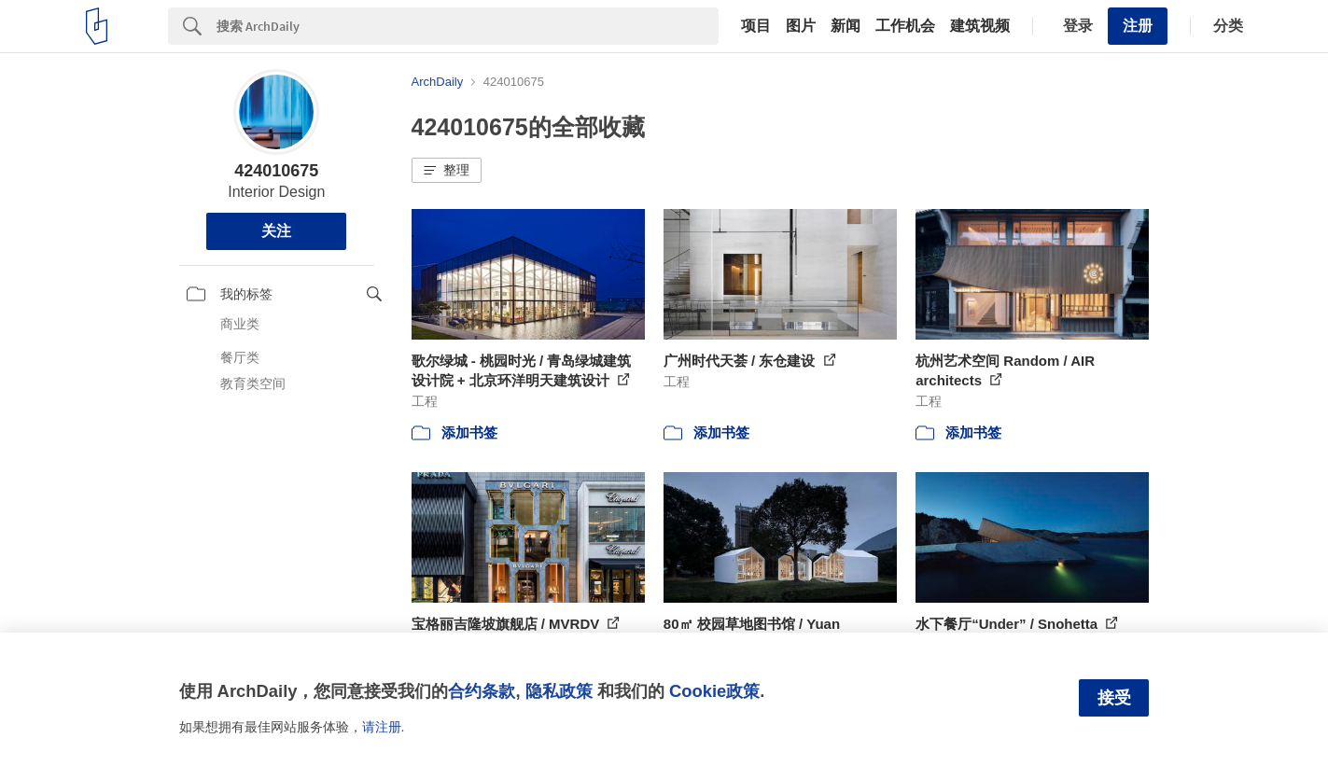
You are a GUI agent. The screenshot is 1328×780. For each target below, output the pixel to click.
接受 (1114, 698)
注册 (1138, 26)
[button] (447, 171)
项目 (756, 26)
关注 (276, 231)
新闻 (845, 26)
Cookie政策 (714, 691)
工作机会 (905, 26)
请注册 (381, 726)
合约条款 (481, 691)
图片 (801, 26)
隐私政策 (559, 691)
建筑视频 (980, 26)
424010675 (276, 170)
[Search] (468, 26)
